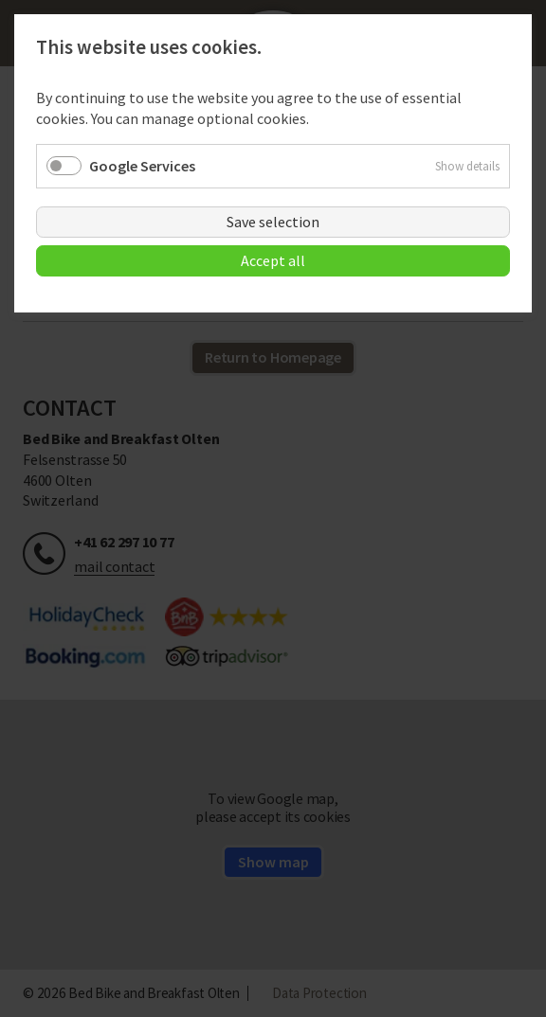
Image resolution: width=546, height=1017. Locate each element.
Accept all (273, 260)
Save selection (273, 221)
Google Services (142, 165)
